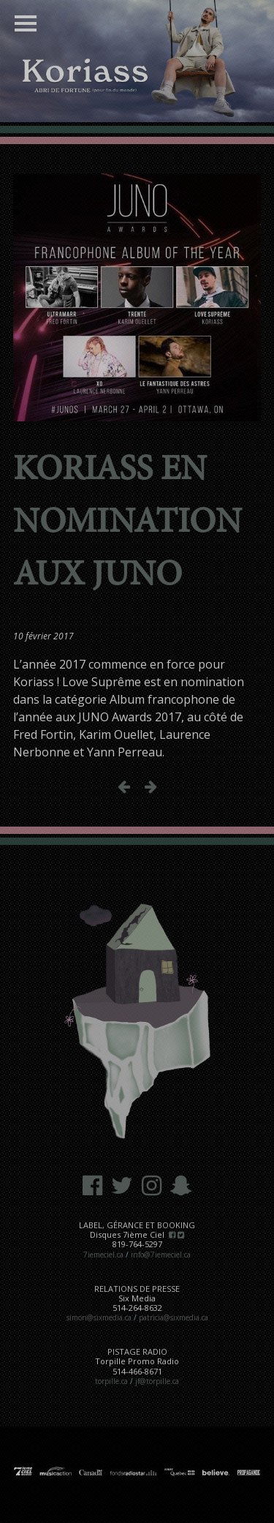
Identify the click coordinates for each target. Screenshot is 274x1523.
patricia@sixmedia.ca (173, 1317)
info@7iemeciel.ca (161, 1254)
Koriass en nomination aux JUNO (127, 524)
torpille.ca (111, 1381)
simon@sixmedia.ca (99, 1317)
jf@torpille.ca (157, 1381)
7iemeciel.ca (103, 1254)
